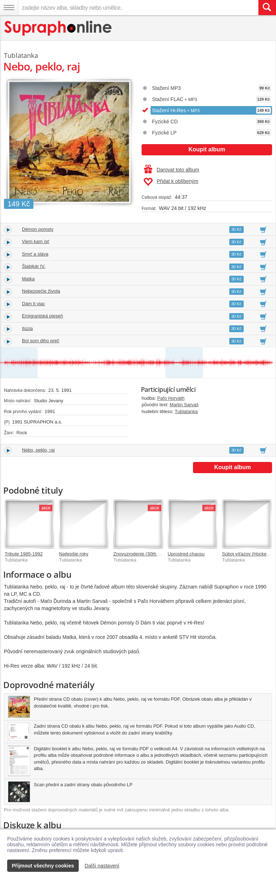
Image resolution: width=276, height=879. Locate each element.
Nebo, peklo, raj (38, 450)
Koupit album (206, 149)
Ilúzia (27, 328)
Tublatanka (186, 411)
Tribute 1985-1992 (24, 554)
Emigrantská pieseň (42, 316)
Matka (28, 278)
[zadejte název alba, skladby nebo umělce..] (138, 7)
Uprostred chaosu (186, 554)
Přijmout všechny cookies (43, 866)
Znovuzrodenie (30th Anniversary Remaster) (159, 554)
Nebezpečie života (41, 291)
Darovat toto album (171, 169)
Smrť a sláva (35, 254)
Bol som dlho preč (40, 340)
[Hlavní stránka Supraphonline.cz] (58, 28)
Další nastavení (102, 866)
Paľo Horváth (170, 398)
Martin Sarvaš (184, 404)
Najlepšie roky (73, 554)
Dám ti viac (33, 303)
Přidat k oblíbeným (170, 182)
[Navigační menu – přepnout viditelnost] (9, 7)
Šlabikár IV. (33, 266)
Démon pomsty (37, 229)
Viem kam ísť (35, 241)
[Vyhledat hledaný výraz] (267, 7)
